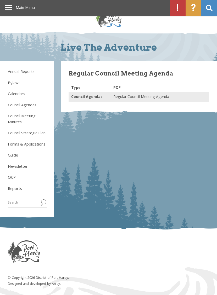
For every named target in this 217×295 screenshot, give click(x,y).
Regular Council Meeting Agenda (141, 97)
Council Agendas (22, 105)
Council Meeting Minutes (22, 119)
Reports (15, 189)
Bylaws (14, 83)
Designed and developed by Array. (34, 284)
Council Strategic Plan (27, 133)
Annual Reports (21, 72)
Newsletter (18, 167)
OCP (12, 178)
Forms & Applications (26, 144)
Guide (13, 155)
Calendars (16, 94)
